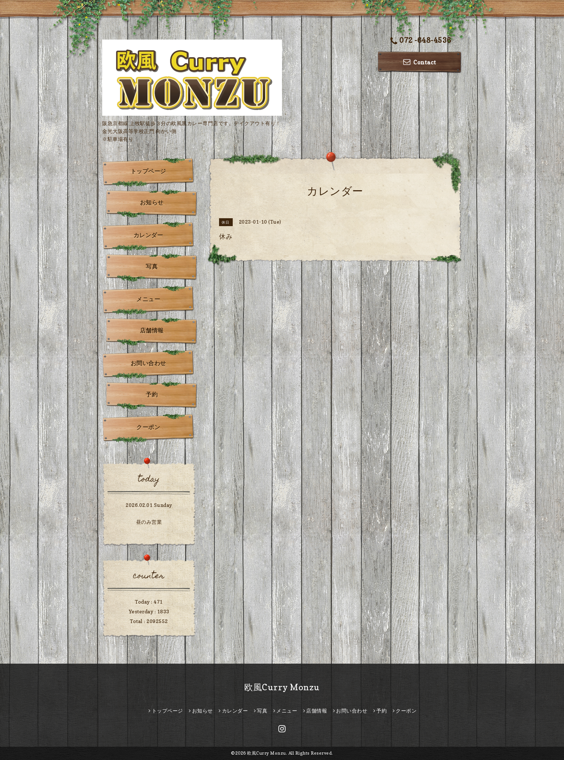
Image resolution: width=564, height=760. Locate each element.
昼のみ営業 (149, 522)
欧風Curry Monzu (282, 687)
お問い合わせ (148, 363)
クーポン (148, 427)
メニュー (148, 299)
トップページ (148, 171)
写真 (152, 266)
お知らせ (152, 202)
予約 (152, 394)
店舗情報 (152, 330)
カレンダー (148, 235)
